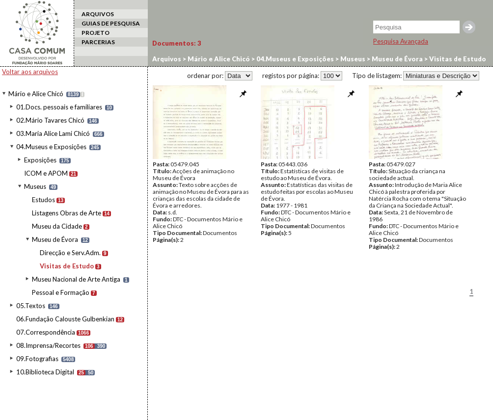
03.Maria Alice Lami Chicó (53, 133)
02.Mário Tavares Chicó (50, 120)
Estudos (43, 200)
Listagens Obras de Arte (66, 213)
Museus (35, 186)
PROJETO (96, 32)
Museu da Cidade (57, 226)
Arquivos (166, 59)
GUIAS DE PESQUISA (111, 23)
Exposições (40, 160)
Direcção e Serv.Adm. (70, 253)
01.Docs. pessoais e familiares (59, 107)
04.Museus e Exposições (51, 147)
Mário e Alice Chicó (35, 94)
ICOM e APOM (46, 173)
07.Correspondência (45, 332)
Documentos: (176, 43)
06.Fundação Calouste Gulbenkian (65, 319)
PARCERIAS (98, 42)
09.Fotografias (37, 359)
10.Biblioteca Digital (45, 372)
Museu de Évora (55, 239)
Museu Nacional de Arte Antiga (76, 279)
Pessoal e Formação (60, 292)
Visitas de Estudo (67, 266)
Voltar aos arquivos (30, 72)
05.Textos (30, 306)
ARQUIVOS (98, 14)
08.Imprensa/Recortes (48, 345)
